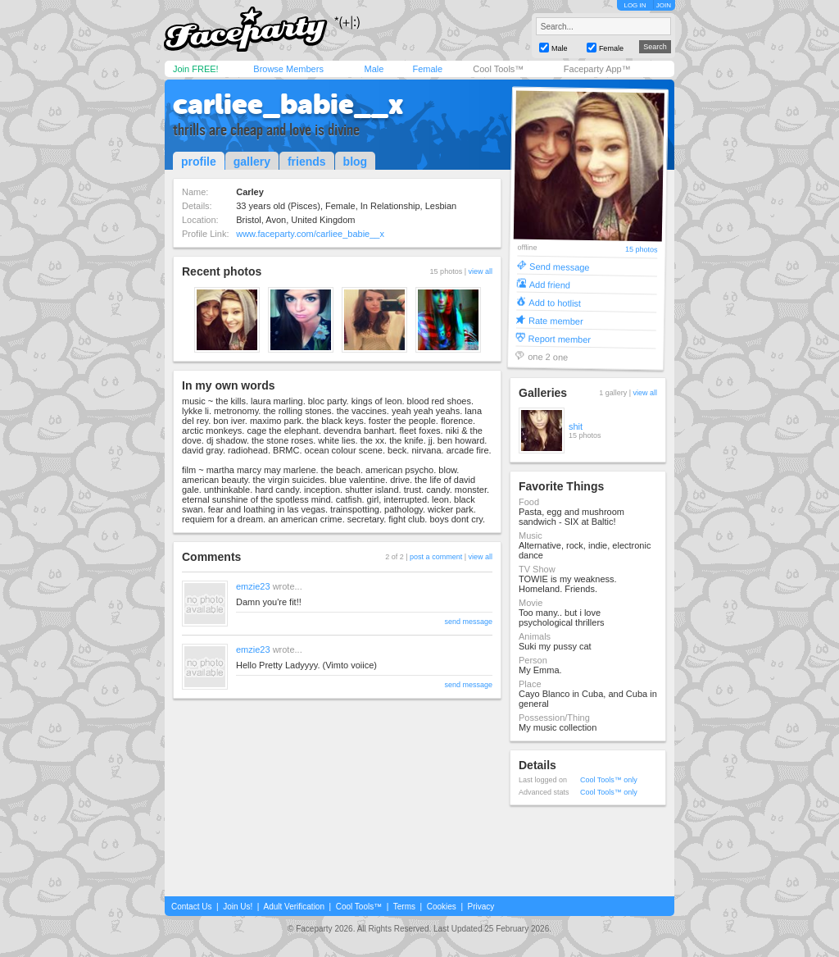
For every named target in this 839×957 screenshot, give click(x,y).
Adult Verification (293, 906)
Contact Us (191, 906)
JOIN (663, 5)
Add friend (549, 284)
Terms (404, 906)
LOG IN (635, 5)
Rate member (555, 320)
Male (373, 69)
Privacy (481, 906)
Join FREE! (196, 69)
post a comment (436, 557)
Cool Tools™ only (608, 780)
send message (468, 621)
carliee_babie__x (288, 104)
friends (307, 161)
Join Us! (237, 906)
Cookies (441, 906)
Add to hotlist (554, 302)
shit (576, 426)
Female (427, 69)
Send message (559, 266)
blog (355, 161)
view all (480, 271)
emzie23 (253, 586)
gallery (252, 161)
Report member (560, 338)
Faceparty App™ (597, 69)
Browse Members (288, 69)
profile (198, 161)
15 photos (641, 249)
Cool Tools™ (498, 69)
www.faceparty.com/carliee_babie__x (310, 234)
